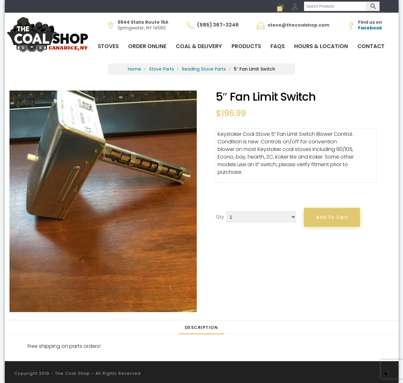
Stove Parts (161, 69)
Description (201, 327)
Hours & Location (321, 46)
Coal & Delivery (199, 46)
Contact (371, 46)
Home (134, 69)
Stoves (108, 46)
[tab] (202, 327)
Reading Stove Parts (204, 69)
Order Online (147, 46)
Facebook (370, 28)
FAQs (277, 46)
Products (246, 46)
